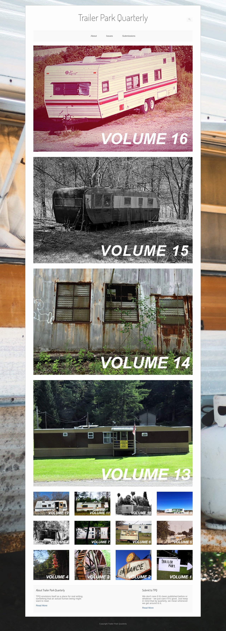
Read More (41, 605)
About (94, 36)
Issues (109, 36)
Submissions (128, 36)
